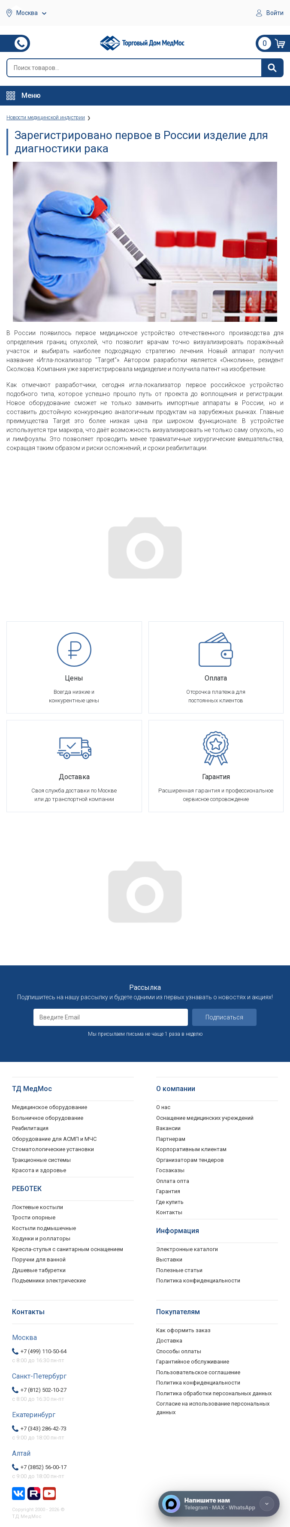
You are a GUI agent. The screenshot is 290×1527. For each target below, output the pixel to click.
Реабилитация (30, 1128)
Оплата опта (172, 1181)
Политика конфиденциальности (198, 1382)
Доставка (169, 1340)
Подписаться (224, 1017)
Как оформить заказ (183, 1330)
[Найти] (272, 67)
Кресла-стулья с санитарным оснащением (67, 1249)
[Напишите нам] (219, 1504)
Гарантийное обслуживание (192, 1361)
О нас (163, 1107)
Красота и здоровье (39, 1170)
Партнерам (170, 1139)
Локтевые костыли (37, 1207)
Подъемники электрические (49, 1280)
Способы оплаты (178, 1351)
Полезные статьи (179, 1270)
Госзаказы (170, 1170)
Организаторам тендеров (190, 1160)
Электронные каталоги (187, 1249)
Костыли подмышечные (44, 1228)
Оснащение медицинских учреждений (205, 1118)
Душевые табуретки (39, 1270)
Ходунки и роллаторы (41, 1238)
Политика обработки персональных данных (214, 1393)
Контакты (169, 1212)
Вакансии (168, 1128)
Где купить (170, 1202)
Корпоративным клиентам (191, 1149)
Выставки (169, 1259)
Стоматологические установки (53, 1149)
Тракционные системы (41, 1160)
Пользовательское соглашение (198, 1372)
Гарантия (168, 1191)
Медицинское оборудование (49, 1107)
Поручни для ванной (39, 1259)
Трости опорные (33, 1217)
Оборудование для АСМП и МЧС (54, 1139)
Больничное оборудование (47, 1118)
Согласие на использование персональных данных (212, 1407)
